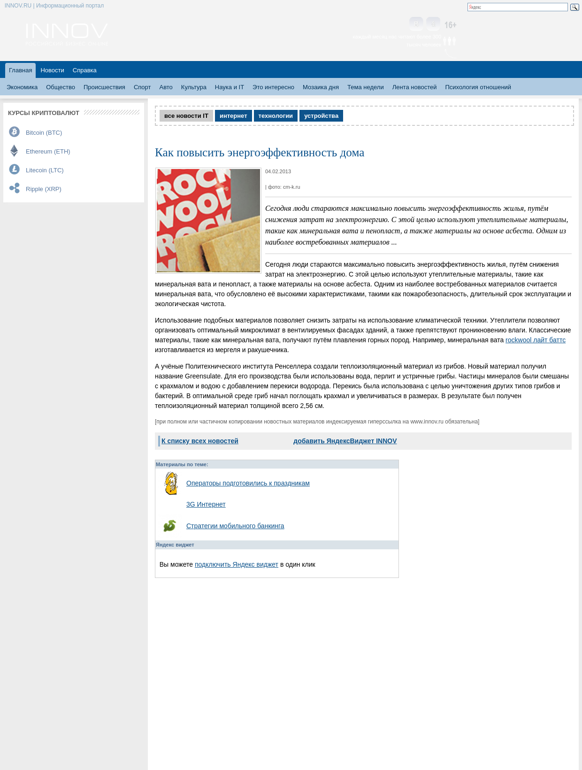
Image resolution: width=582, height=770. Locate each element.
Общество (60, 87)
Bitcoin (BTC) (44, 132)
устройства (321, 115)
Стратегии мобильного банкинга (235, 526)
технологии (276, 115)
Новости (52, 70)
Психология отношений (478, 87)
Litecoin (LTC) (45, 170)
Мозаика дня (321, 87)
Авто (165, 87)
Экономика (22, 87)
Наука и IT (229, 87)
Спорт (142, 87)
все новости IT (186, 115)
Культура (194, 87)
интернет (233, 115)
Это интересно (273, 87)
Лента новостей (414, 87)
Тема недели (365, 87)
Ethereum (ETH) (48, 151)
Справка (85, 70)
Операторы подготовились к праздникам (248, 483)
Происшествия (104, 87)
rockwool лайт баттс (535, 340)
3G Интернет (206, 504)
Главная (20, 70)
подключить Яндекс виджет (236, 564)
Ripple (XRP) (43, 188)
